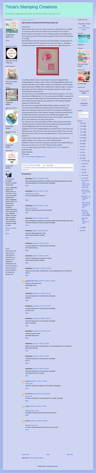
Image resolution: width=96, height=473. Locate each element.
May (83, 169)
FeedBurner (84, 105)
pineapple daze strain (31, 281)
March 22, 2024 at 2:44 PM (40, 191)
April (83, 172)
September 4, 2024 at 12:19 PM (42, 268)
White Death (29, 384)
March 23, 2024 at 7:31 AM (40, 205)
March (84, 175)
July (83, 166)
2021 (81, 135)
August (84, 163)
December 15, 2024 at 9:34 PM (41, 318)
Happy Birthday (41, 167)
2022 (81, 132)
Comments (82, 116)
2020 (81, 138)
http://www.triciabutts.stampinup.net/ (33, 156)
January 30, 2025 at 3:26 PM (41, 368)
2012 (81, 155)
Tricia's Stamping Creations (31, 6)
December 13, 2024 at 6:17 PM (41, 306)
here (62, 43)
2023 (81, 129)
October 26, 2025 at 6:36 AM (41, 393)
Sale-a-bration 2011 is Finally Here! (85, 192)
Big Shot (28, 167)
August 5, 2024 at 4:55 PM (40, 230)
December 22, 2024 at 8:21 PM (41, 331)
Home (48, 454)
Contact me (25, 147)
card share (34, 167)
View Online (82, 28)
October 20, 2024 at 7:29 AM (46, 281)
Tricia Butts (10, 179)
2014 (81, 149)
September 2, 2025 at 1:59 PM (38, 381)
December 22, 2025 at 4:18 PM (38, 421)
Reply (26, 185)
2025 (81, 123)
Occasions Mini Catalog (52, 167)
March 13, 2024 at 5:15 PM (40, 178)
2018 (81, 143)
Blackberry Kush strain (31, 425)
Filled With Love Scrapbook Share (85, 198)
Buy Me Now (29, 393)
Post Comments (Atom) (36, 458)
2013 (81, 152)
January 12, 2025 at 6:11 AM (41, 343)
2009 (81, 230)
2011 (81, 158)
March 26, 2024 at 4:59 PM (40, 218)
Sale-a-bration (68, 167)
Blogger (56, 466)
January (84, 178)
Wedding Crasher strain (32, 411)
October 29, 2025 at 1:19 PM (38, 406)
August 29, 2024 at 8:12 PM (41, 256)
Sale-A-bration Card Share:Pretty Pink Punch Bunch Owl (85, 184)
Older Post (70, 454)
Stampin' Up (25, 169)
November (85, 161)
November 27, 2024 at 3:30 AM (42, 293)
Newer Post (25, 454)
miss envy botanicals (31, 208)
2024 (81, 126)
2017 (81, 146)
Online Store (56, 147)
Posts (81, 113)
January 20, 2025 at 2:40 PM (41, 356)
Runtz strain (28, 396)
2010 (81, 227)
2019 (81, 141)
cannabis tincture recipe (32, 193)
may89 (27, 381)
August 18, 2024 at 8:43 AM (41, 243)
